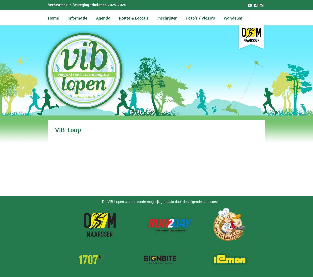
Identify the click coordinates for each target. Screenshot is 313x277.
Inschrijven (167, 18)
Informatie (77, 18)
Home (53, 18)
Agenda (103, 18)
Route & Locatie (134, 18)
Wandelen (233, 18)
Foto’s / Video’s (200, 18)
